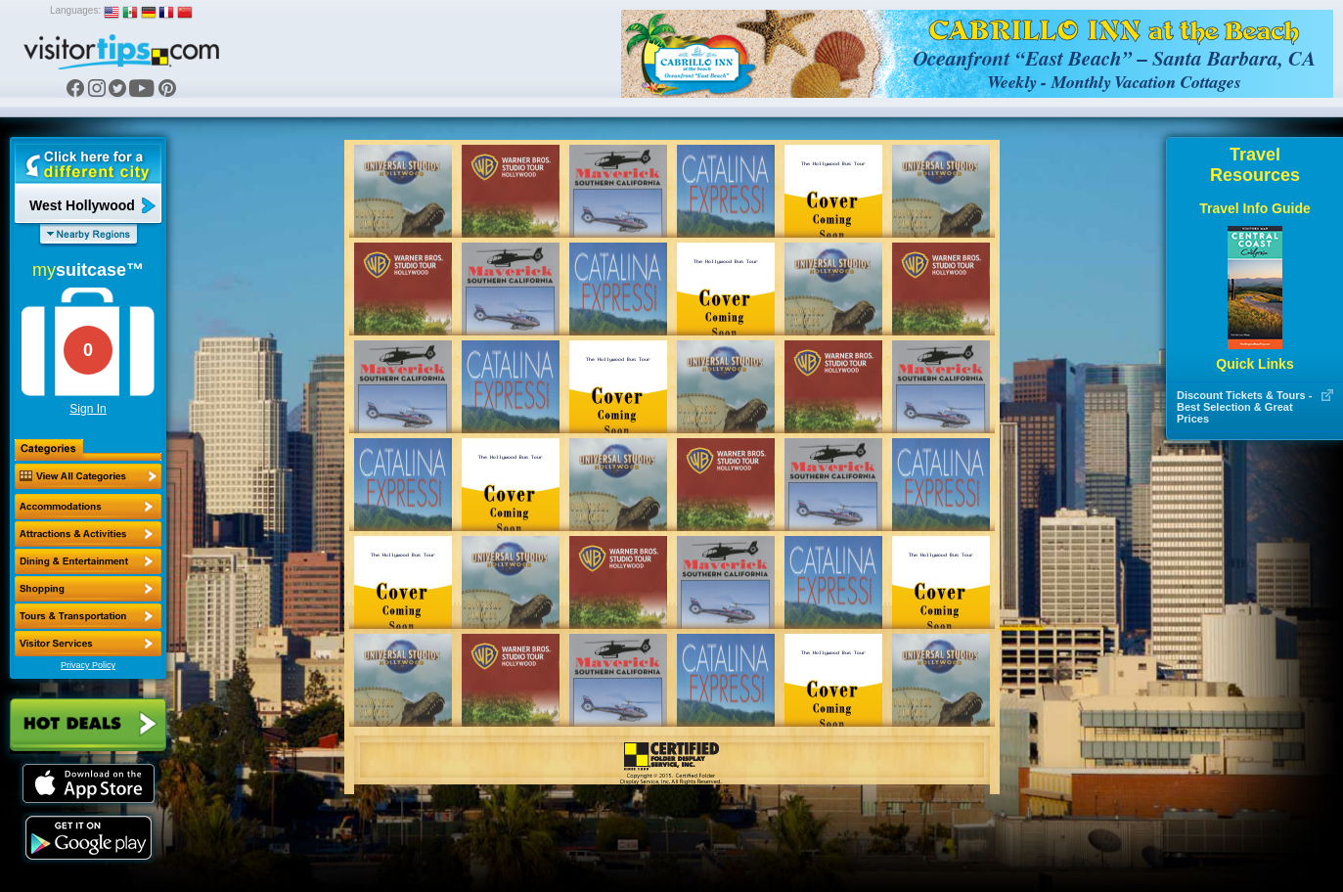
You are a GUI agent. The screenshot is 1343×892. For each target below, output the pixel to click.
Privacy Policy (88, 665)
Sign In (87, 409)
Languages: (75, 10)
